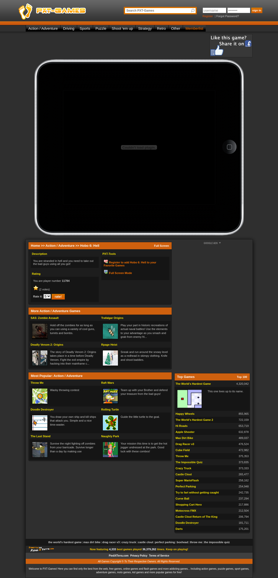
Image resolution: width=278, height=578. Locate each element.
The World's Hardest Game (193, 383)
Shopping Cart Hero (189, 504)
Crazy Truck (183, 468)
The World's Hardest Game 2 (194, 419)
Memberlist (194, 28)
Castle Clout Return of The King (197, 516)
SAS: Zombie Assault (45, 317)
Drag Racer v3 (185, 444)
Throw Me (37, 382)
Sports (85, 28)
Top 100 (242, 376)
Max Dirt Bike (184, 437)
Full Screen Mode (120, 272)
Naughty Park (110, 436)
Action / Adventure (43, 28)
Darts (179, 528)
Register (208, 16)
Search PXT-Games (140, 10)
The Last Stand (41, 436)
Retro (161, 28)
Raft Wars (107, 382)
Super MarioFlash (187, 480)
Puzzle (101, 28)
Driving (68, 28)
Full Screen (161, 245)
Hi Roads (182, 425)
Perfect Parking (186, 486)
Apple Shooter (185, 431)
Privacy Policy (138, 555)
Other (175, 28)
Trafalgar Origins (112, 317)
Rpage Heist (109, 344)
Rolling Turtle (110, 409)
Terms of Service (159, 555)
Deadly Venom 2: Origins (47, 344)
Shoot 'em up (122, 28)
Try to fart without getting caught (197, 492)
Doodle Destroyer (42, 409)
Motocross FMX (186, 510)
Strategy (145, 28)
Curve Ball (182, 498)
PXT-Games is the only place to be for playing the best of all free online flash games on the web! (64, 10)
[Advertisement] (117, 45)
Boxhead (182, 542)
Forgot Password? (228, 16)
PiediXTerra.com (119, 555)
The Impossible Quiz (189, 462)
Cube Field (183, 450)
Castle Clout (184, 474)
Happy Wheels (185, 413)
